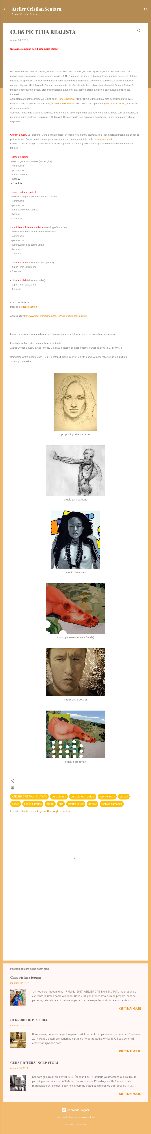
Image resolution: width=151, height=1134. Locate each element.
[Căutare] (146, 10)
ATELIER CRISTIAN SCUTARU (29, 796)
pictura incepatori (103, 139)
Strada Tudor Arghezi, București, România (45, 811)
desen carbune (33, 804)
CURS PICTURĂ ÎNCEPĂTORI (34, 1062)
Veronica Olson (88, 1117)
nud (61, 804)
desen (15, 804)
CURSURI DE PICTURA (28, 1020)
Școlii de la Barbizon (114, 103)
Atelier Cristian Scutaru (36, 9)
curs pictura (59, 796)
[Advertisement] (75, 926)
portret (92, 804)
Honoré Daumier (66, 99)
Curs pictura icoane (26, 977)
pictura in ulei (76, 804)
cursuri (124, 796)
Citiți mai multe (130, 1008)
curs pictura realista (83, 796)
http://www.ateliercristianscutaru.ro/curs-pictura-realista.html (55, 316)
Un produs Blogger (75, 1110)
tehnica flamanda (111, 804)
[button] (138, 31)
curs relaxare (107, 796)
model (50, 804)
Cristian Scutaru (29, 306)
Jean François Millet (62, 103)
